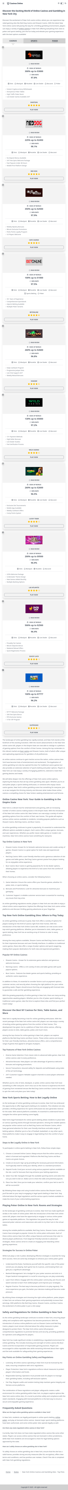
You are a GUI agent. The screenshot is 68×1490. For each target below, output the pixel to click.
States (16, 1472)
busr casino (24, 751)
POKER (55, 41)
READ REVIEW (34, 64)
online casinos (24, 29)
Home (8, 1472)
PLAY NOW (34, 110)
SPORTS (34, 41)
